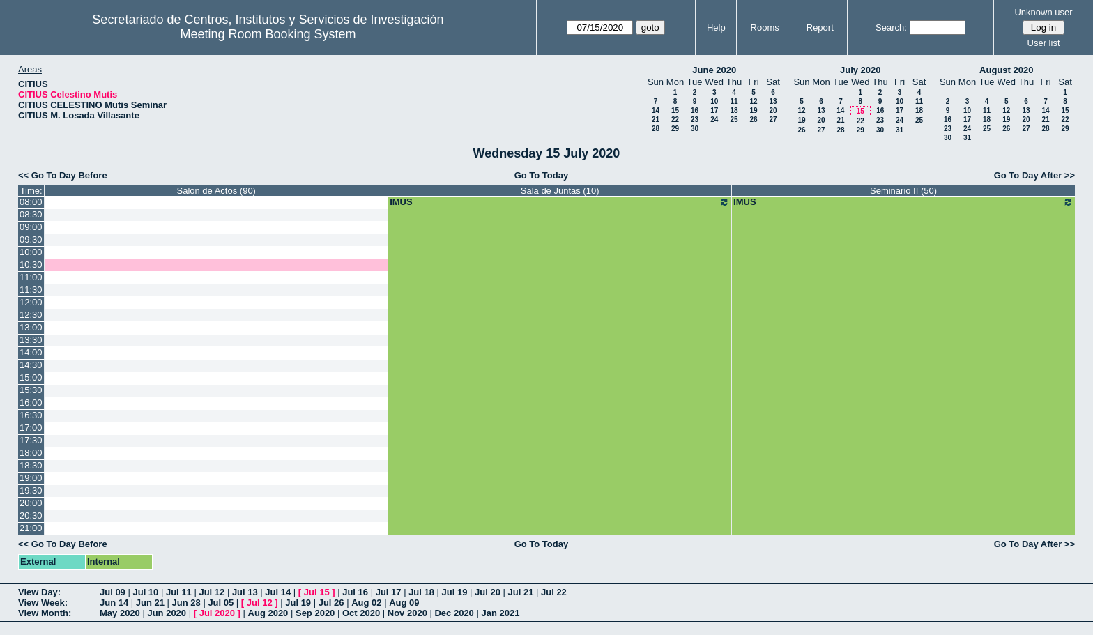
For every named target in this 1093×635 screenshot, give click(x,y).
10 (714, 101)
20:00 (31, 503)
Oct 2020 (361, 613)
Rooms (765, 27)
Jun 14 (114, 602)
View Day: (39, 592)
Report (820, 27)
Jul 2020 (217, 613)
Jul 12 (211, 592)
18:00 (31, 452)
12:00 (31, 302)
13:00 (31, 327)
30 (694, 128)
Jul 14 (278, 592)
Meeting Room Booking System (268, 34)
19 (753, 110)
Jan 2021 (500, 613)
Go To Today (541, 175)
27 (773, 119)
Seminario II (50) (903, 190)
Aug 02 (366, 602)
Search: (891, 27)
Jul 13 (245, 592)
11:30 (31, 289)
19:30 (31, 490)
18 (733, 110)
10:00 (31, 252)
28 (655, 128)
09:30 (31, 239)
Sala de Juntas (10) (560, 190)
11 (733, 101)
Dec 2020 (453, 613)
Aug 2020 (268, 613)
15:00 (31, 377)
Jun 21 (150, 602)
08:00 (31, 202)
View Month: (44, 613)
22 (675, 119)
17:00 (31, 427)
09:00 (31, 227)
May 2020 (120, 613)
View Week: (43, 602)
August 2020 (1006, 70)
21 (655, 119)
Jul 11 (179, 592)
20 (773, 110)
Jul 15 (317, 592)
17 (714, 110)
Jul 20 (487, 592)
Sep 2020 (315, 613)
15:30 (31, 390)
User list (1043, 43)
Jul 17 (389, 592)
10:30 (31, 264)
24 (714, 119)
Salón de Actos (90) (215, 190)
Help (716, 27)
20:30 (31, 515)
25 (733, 119)
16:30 (31, 415)
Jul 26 (331, 602)
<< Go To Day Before (62, 175)
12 (753, 101)
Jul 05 (221, 602)
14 (655, 110)
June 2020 (714, 70)
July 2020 (860, 70)
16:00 (31, 402)
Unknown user (1043, 12)
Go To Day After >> (1034, 175)
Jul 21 (521, 592)
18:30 (31, 465)
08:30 (31, 214)
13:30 (31, 340)
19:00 (31, 478)
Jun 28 (186, 602)
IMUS (560, 202)
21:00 (31, 528)
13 (773, 101)
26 (753, 119)
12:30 (31, 314)
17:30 (31, 440)
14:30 (31, 365)
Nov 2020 (407, 613)
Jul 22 (554, 592)
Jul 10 (145, 592)
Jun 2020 (166, 613)
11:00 (31, 277)
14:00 (31, 352)
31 (899, 130)
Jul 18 (421, 592)
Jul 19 (455, 592)
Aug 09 (404, 602)
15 (675, 110)
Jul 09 (112, 592)
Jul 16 (355, 592)
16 (694, 110)
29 (675, 128)
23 (694, 119)
